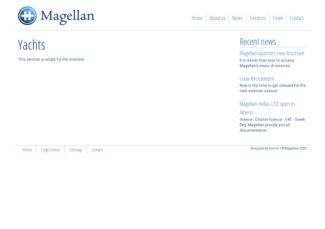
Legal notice (50, 150)
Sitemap (75, 150)
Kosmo (274, 148)
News (237, 18)
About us (217, 18)
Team (278, 18)
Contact (297, 18)
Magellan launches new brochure (272, 53)
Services (258, 18)
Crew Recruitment (257, 78)
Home (197, 18)
